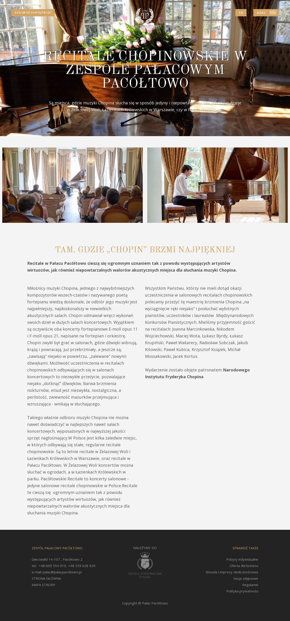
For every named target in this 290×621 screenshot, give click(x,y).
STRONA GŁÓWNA (46, 578)
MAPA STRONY (44, 585)
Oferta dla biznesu (244, 566)
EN (241, 13)
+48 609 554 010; (53, 566)
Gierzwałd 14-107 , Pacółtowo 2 (57, 559)
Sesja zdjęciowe (245, 578)
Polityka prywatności (242, 591)
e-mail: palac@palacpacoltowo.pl (57, 572)
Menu (261, 13)
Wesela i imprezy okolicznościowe (232, 572)
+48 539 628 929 (81, 566)
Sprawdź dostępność (33, 13)
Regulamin (250, 585)
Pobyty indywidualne (242, 559)
